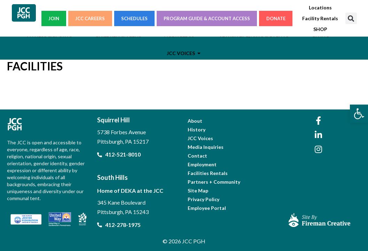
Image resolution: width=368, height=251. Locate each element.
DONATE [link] (275, 18)
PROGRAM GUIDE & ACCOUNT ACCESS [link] (207, 18)
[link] (359, 114)
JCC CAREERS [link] (90, 18)
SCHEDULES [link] (134, 18)
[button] (351, 18)
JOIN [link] (53, 18)
